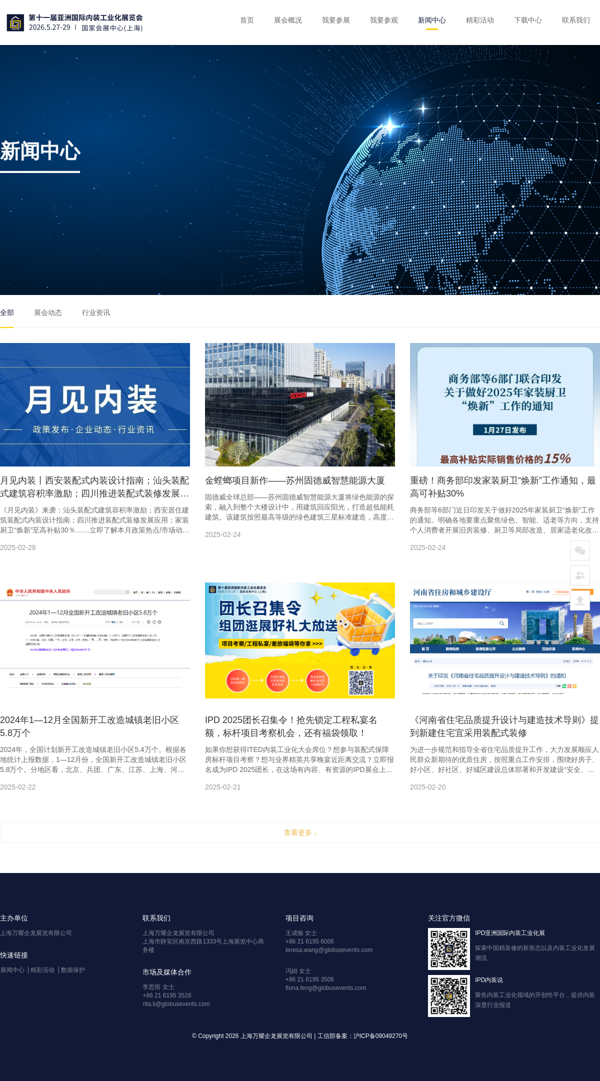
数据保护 (73, 970)
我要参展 (336, 20)
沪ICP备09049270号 (381, 1036)
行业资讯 (96, 312)
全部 (7, 312)
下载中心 (528, 20)
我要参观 (384, 20)
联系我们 (576, 20)
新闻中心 (432, 20)
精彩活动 (480, 20)
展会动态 (48, 312)
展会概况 (288, 20)
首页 (247, 20)
